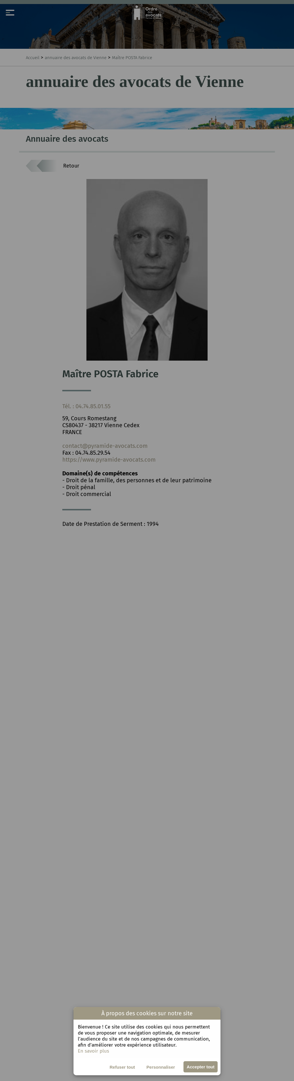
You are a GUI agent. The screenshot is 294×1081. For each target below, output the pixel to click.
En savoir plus (93, 1051)
